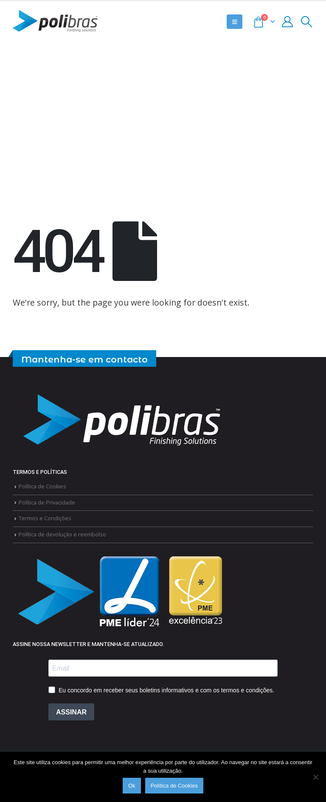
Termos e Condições (45, 518)
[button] (234, 21)
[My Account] (287, 21)
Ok (131, 785)
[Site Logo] (55, 22)
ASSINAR (71, 712)
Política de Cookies (42, 486)
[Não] (315, 777)
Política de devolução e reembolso (62, 534)
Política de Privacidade (47, 502)
